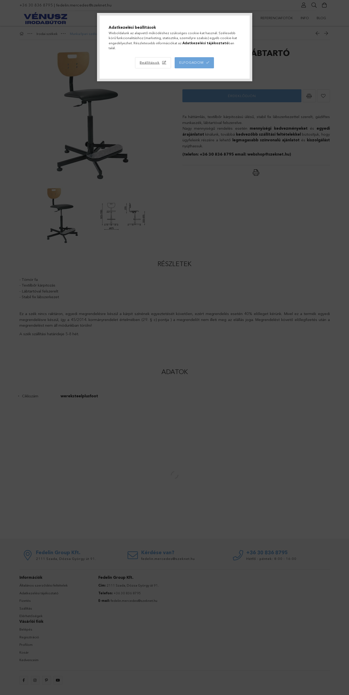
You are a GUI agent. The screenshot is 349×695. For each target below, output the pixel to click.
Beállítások (150, 62)
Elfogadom (191, 62)
